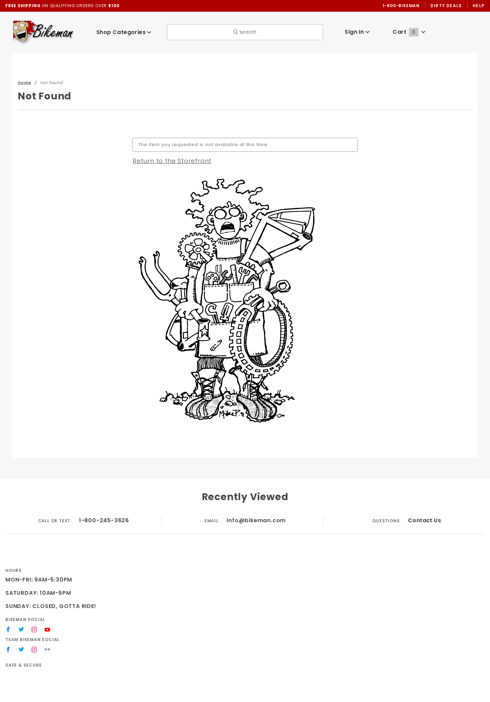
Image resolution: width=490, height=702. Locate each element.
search (244, 32)
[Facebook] (8, 629)
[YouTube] (48, 629)
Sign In (357, 32)
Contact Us (424, 520)
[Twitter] (21, 629)
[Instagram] (35, 629)
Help (478, 5)
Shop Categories (123, 32)
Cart (409, 32)
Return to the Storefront (168, 160)
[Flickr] (48, 649)
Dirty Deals (445, 5)
